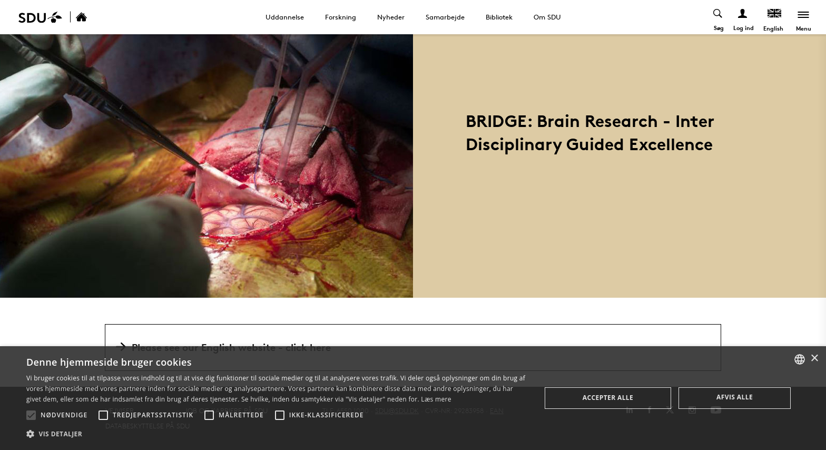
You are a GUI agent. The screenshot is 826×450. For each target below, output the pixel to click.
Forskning (340, 17)
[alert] (413, 398)
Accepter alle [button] (608, 397)
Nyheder (391, 17)
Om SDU (547, 17)
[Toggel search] (718, 17)
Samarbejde (445, 17)
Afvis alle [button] (734, 397)
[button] (31, 415)
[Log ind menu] (743, 17)
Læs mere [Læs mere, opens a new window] (436, 399)
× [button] (814, 359)
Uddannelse (285, 17)
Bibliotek (499, 17)
